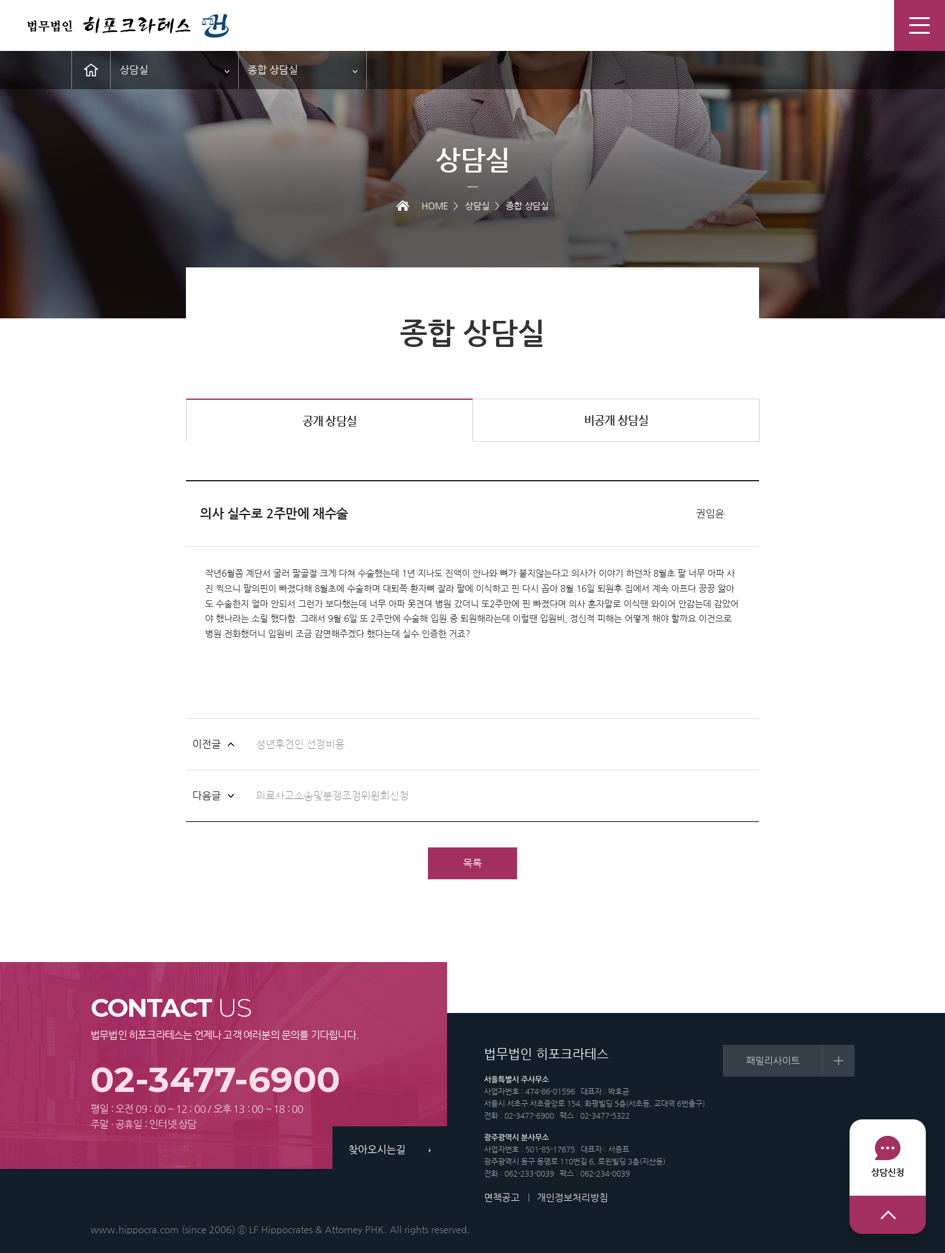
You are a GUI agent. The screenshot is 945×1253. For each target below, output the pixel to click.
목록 (472, 863)
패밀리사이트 (773, 1060)
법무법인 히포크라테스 (127, 26)
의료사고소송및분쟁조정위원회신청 (332, 796)
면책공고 (502, 1197)
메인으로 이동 (91, 70)
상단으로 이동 (887, 1215)
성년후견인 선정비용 (300, 744)
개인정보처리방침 (572, 1197)
